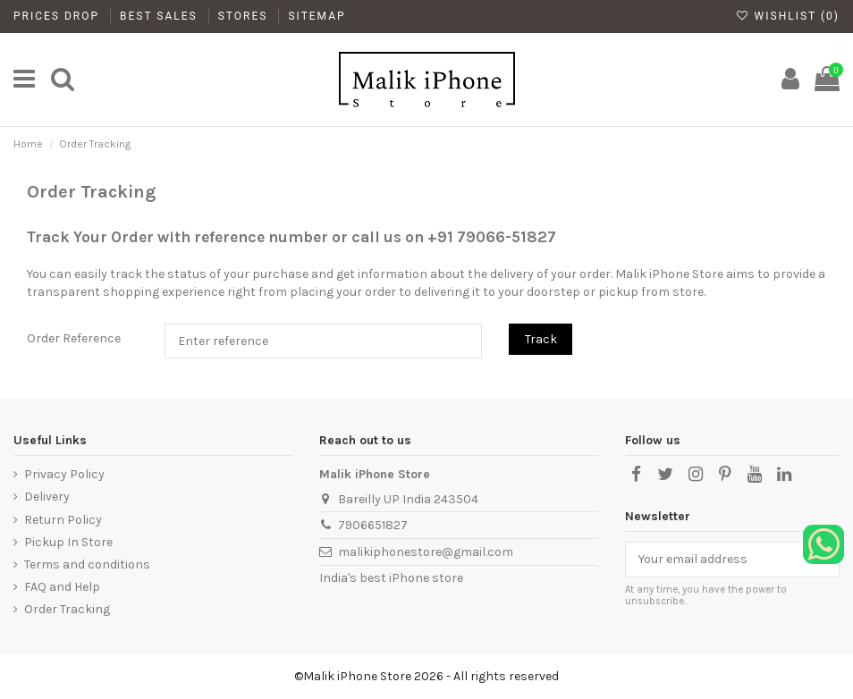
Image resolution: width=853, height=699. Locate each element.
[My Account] (790, 79)
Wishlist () (788, 16)
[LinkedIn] (784, 474)
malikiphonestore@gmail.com (425, 552)
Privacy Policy (64, 474)
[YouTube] (754, 474)
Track (541, 339)
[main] (24, 79)
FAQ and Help (62, 586)
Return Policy (63, 519)
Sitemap (316, 16)
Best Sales (161, 16)
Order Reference (74, 338)
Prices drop (58, 16)
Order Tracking (67, 609)
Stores (245, 16)
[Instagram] (694, 474)
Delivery (47, 496)
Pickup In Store (68, 542)
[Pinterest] (725, 474)
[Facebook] (635, 474)
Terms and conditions (87, 564)
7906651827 (373, 525)
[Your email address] (713, 560)
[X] (665, 474)
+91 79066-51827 (491, 237)
